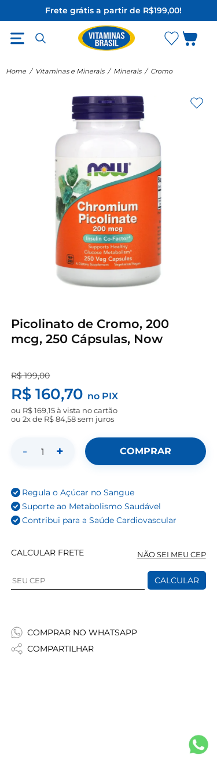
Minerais (127, 71)
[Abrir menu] (17, 38)
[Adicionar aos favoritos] (196, 103)
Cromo (161, 71)
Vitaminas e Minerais (69, 71)
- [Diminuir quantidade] (25, 451)
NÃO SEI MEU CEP (171, 554)
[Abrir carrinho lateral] (197, 40)
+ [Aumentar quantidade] (60, 451)
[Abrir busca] (40, 38)
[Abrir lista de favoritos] (171, 38)
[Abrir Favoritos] (171, 38)
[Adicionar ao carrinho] (145, 451)
